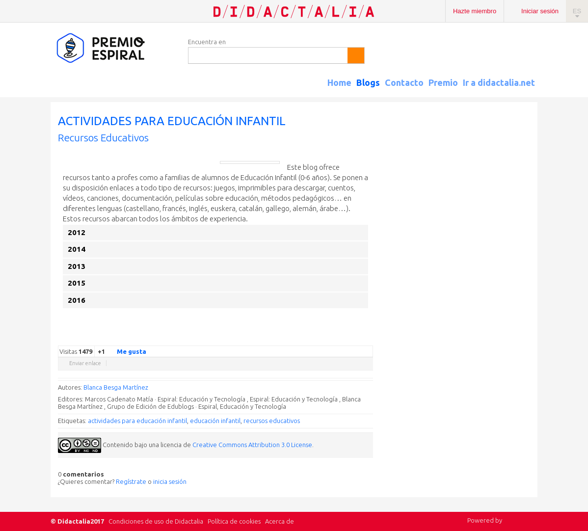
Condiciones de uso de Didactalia (155, 521)
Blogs (368, 82)
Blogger (358, 338)
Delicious (329, 338)
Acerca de (279, 521)
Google (299, 338)
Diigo (368, 338)
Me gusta (125, 351)
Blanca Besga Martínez (115, 387)
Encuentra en (207, 41)
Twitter (309, 338)
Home (339, 82)
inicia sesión (170, 481)
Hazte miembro (474, 11)
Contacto (404, 82)
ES (577, 11)
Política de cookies (234, 521)
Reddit (348, 338)
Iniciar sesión (540, 11)
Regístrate (131, 481)
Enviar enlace (85, 363)
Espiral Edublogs (114, 48)
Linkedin (339, 338)
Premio (443, 82)
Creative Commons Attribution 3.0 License (252, 444)
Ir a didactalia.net (499, 82)
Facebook (319, 338)
